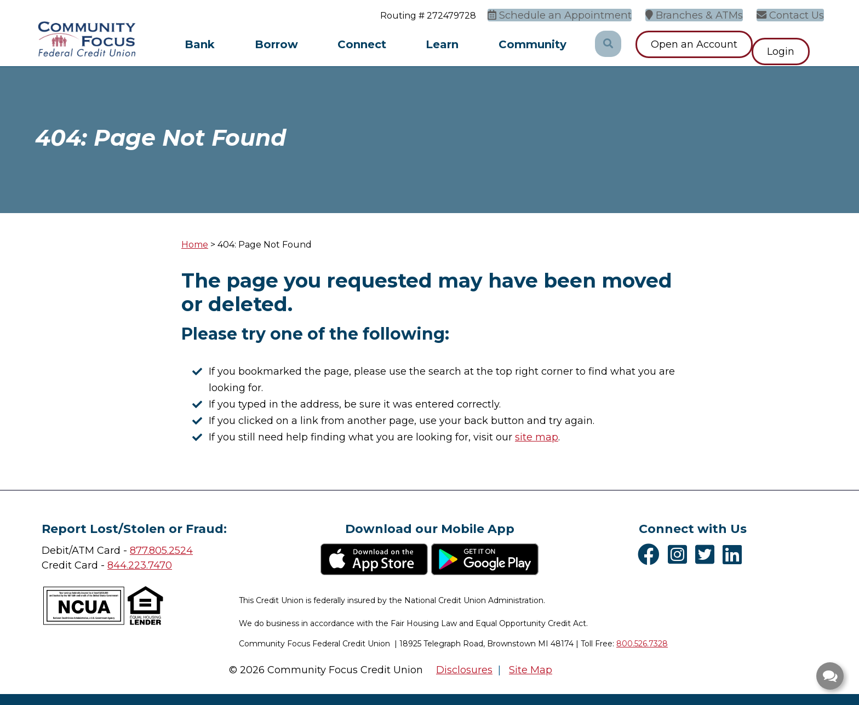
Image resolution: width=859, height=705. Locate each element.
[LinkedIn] (735, 554)
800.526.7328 (642, 644)
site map (536, 437)
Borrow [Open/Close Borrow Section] (276, 44)
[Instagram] (680, 554)
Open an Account (694, 44)
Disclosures (464, 670)
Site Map (530, 670)
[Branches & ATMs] (704, 14)
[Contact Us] (794, 14)
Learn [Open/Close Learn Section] (442, 44)
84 (113, 565)
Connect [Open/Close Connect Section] (361, 44)
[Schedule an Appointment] (580, 14)
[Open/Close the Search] (607, 44)
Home (194, 244)
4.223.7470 (146, 565)
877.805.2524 (161, 550)
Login (795, 44)
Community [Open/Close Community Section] (532, 44)
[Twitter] (707, 554)
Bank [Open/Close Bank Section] (200, 44)
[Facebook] (651, 554)
